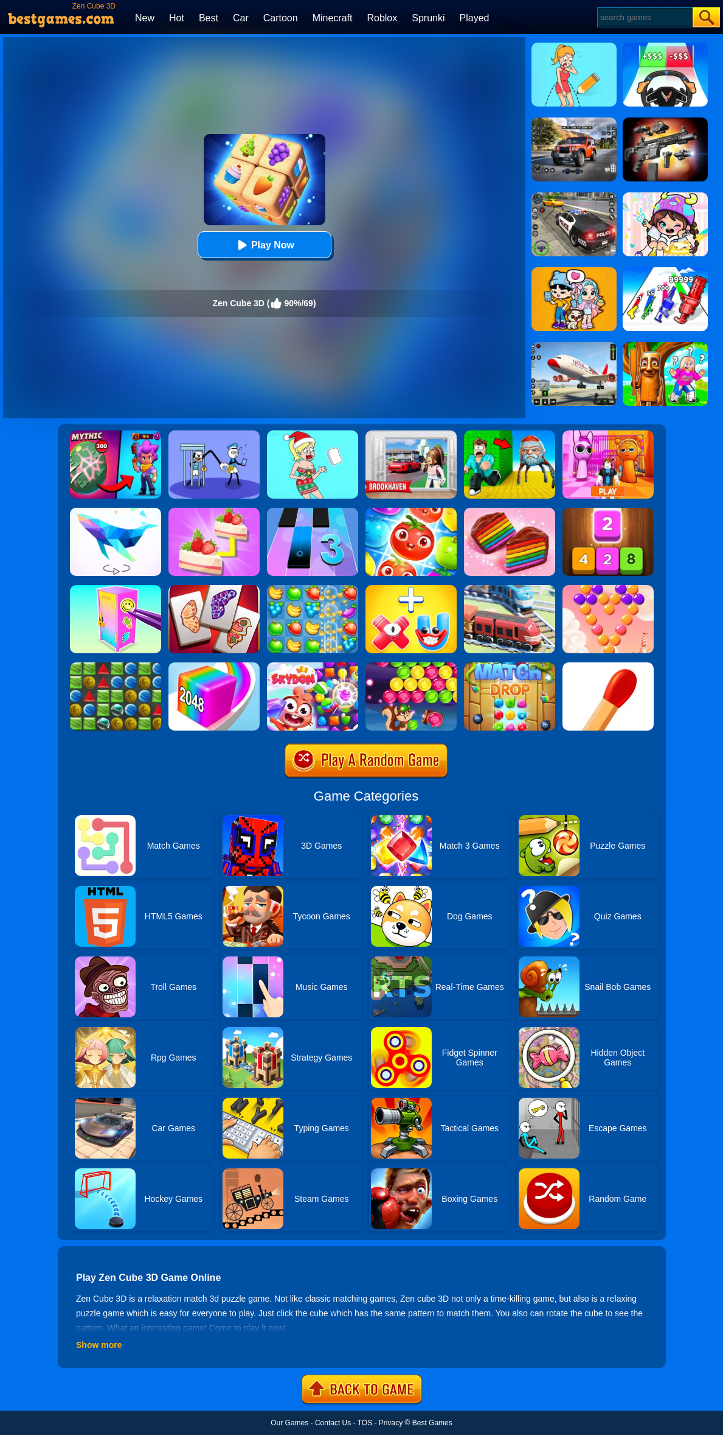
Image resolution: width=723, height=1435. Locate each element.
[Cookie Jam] (509, 512)
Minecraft (333, 18)
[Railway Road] (509, 589)
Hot (176, 18)
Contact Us (333, 1423)
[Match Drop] (509, 666)
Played (474, 18)
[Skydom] (312, 666)
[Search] (644, 17)
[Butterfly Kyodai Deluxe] (214, 589)
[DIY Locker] (115, 589)
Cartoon (280, 18)
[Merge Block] (608, 512)
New (144, 18)
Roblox (382, 18)
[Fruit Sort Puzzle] (411, 512)
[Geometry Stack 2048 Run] (214, 666)
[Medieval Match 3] (115, 666)
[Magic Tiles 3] (312, 512)
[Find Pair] (214, 512)
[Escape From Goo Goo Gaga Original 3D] (509, 434)
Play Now (264, 245)
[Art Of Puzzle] (115, 512)
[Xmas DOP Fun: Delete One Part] (312, 434)
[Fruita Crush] (312, 589)
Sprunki (428, 18)
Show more (99, 1345)
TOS (365, 1423)
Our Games (289, 1423)
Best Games (432, 1423)
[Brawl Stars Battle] (115, 434)
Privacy (391, 1423)
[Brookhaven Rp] (411, 434)
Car (241, 18)
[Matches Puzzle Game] (608, 666)
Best (208, 18)
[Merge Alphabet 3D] (411, 589)
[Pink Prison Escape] (608, 434)
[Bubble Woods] (411, 666)
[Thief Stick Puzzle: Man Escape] (214, 434)
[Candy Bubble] (608, 589)
